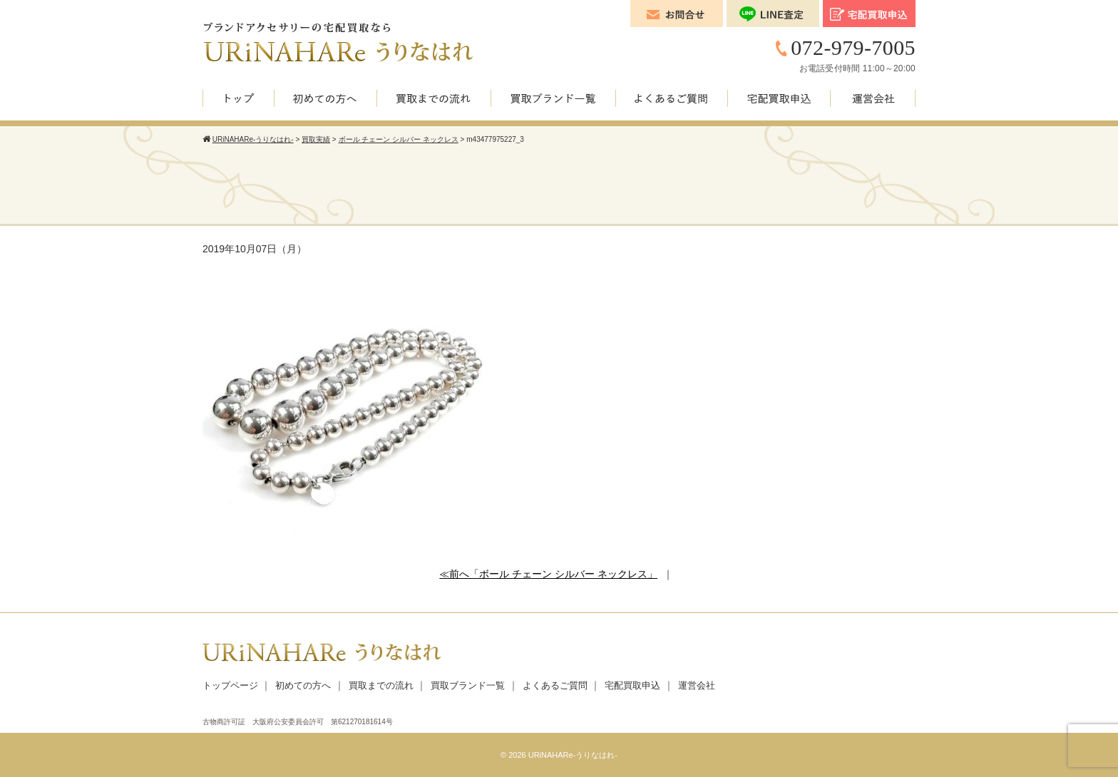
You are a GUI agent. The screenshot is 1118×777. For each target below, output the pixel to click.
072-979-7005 (853, 47)
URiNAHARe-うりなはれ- (572, 755)
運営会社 (696, 685)
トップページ (230, 685)
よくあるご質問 (555, 685)
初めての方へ (303, 685)
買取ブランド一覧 (468, 685)
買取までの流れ (381, 685)
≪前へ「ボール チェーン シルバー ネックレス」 (548, 574)
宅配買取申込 (632, 685)
